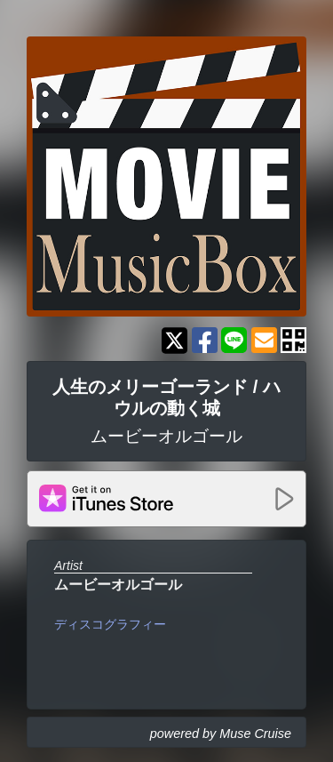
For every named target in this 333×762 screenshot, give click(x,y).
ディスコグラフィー (110, 624)
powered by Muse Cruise (220, 733)
